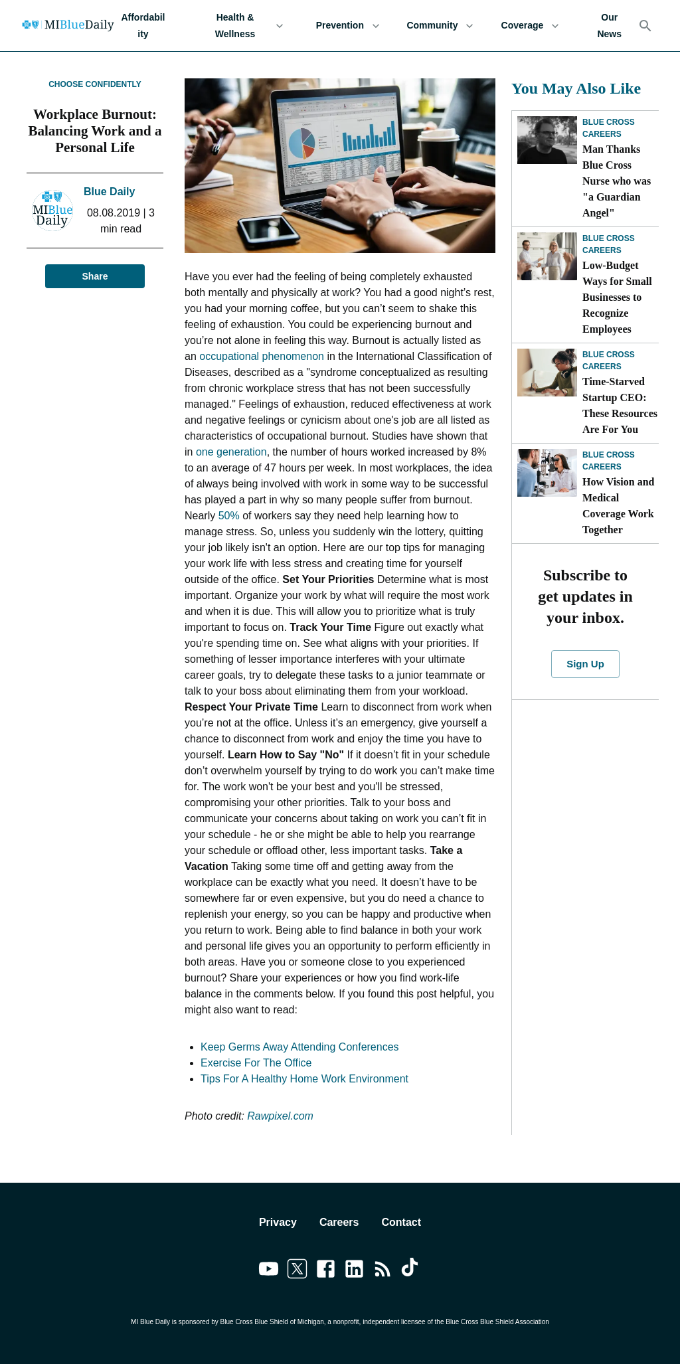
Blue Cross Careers (608, 128)
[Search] (645, 26)
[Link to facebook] (325, 1271)
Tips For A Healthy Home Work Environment (304, 1078)
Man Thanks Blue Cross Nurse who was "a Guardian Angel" (616, 180)
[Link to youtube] (268, 1271)
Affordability (143, 25)
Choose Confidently (94, 84)
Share (95, 276)
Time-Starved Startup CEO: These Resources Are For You (619, 405)
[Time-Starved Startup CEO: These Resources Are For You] (547, 372)
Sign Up (585, 664)
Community (439, 25)
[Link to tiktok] (411, 1271)
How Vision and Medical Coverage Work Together (618, 505)
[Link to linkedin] (354, 1271)
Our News (609, 25)
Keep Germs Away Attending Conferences (300, 1047)
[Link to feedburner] (382, 1271)
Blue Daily (109, 191)
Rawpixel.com (280, 1116)
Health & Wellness (243, 25)
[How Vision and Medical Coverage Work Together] (547, 473)
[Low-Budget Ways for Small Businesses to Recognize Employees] (547, 256)
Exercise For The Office (256, 1062)
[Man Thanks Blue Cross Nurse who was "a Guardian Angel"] (547, 140)
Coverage (530, 25)
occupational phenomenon (261, 356)
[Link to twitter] (297, 1271)
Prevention (347, 25)
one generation (231, 452)
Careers (339, 1222)
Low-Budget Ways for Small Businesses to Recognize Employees (617, 297)
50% (229, 515)
